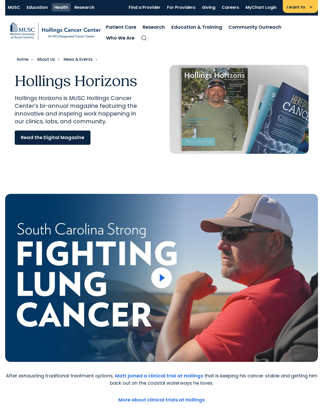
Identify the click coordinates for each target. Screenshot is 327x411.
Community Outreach (255, 27)
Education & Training (196, 27)
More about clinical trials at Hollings (161, 400)
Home (22, 59)
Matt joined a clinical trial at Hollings (159, 375)
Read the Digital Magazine (52, 137)
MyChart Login (261, 7)
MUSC (14, 7)
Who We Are (120, 38)
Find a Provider (145, 7)
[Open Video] (161, 278)
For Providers (181, 7)
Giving (208, 7)
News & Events (78, 59)
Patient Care (121, 27)
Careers (230, 7)
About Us (46, 59)
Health (61, 7)
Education (37, 7)
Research (84, 7)
